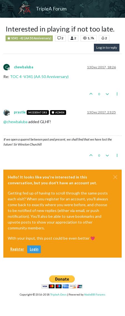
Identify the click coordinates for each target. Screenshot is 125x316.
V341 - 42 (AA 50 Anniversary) (29, 38)
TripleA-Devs (58, 294)
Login (34, 249)
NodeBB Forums (94, 294)
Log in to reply (106, 47)
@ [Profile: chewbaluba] (15, 121)
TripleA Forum (51, 9)
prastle (20, 112)
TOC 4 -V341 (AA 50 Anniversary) (39, 76)
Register (17, 249)
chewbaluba (23, 67)
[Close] (115, 177)
